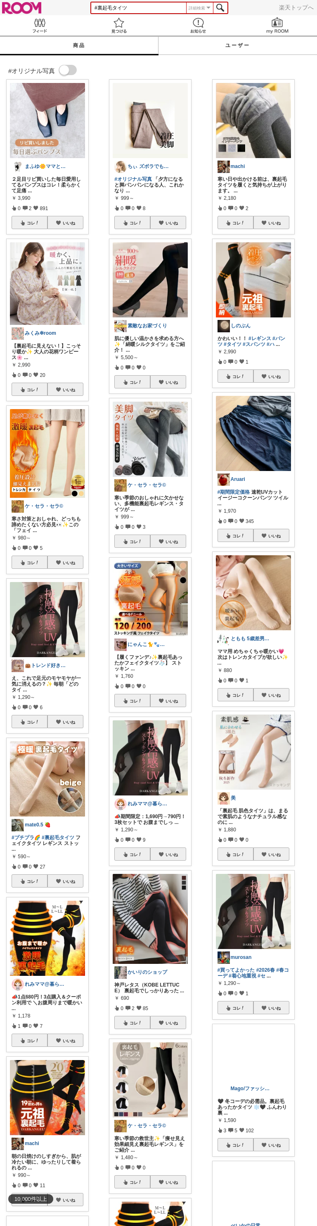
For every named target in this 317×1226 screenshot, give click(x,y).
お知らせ (198, 25)
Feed (39, 25)
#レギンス (259, 338)
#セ (261, 976)
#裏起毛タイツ (58, 837)
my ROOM (277, 25)
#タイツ (232, 344)
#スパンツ (254, 344)
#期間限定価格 (234, 492)
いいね (69, 223)
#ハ (270, 344)
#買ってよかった (236, 970)
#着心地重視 (242, 976)
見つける (118, 25)
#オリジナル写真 (133, 179)
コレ (33, 223)
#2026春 (265, 970)
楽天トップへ (296, 7)
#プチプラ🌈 (26, 837)
